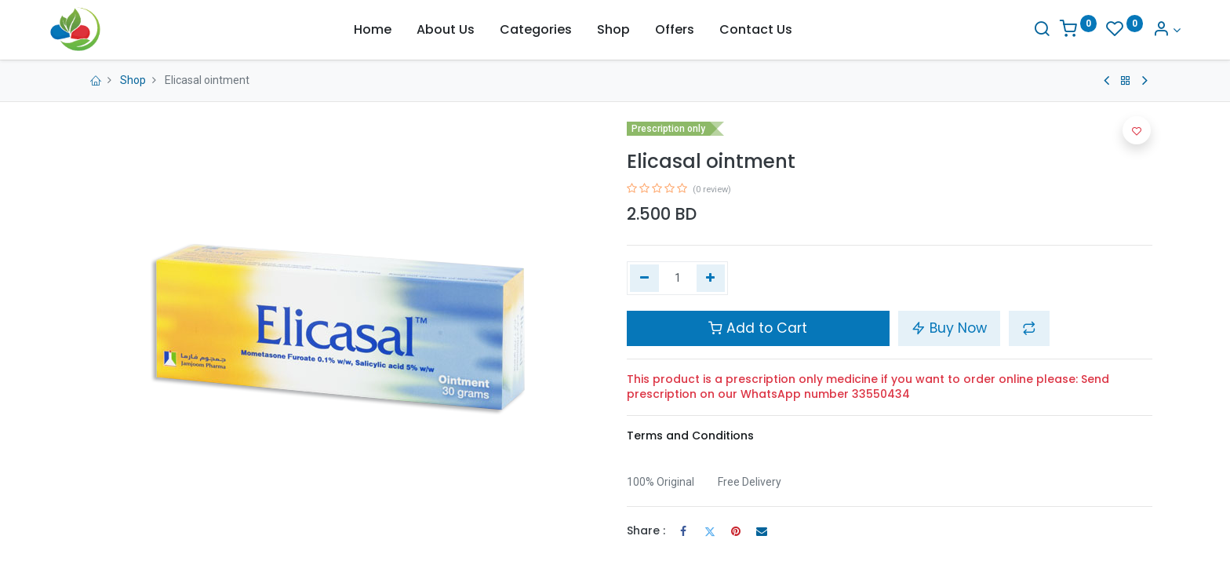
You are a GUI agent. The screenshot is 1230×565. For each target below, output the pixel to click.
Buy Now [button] (949, 328)
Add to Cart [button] (757, 328)
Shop (133, 80)
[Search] (1012, 30)
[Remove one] (644, 278)
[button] (1029, 328)
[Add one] (711, 278)
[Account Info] (1138, 30)
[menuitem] (372, 30)
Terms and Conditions (690, 435)
